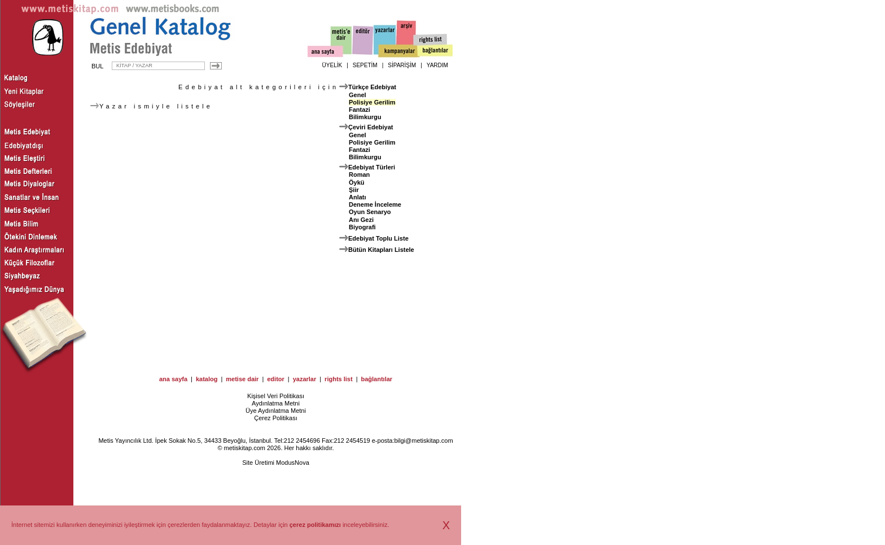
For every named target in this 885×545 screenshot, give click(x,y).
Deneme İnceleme (375, 204)
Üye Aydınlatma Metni (276, 410)
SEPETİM (365, 65)
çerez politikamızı (315, 524)
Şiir (354, 189)
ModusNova (292, 462)
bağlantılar (376, 379)
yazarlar (305, 379)
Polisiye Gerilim (372, 102)
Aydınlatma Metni (276, 403)
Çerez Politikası (275, 418)
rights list (339, 379)
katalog (207, 379)
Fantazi (359, 109)
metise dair (242, 379)
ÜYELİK (332, 65)
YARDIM (437, 65)
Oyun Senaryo (370, 211)
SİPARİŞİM (402, 65)
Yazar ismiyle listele (151, 106)
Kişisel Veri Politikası (275, 396)
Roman (359, 174)
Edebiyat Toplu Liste (378, 238)
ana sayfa (173, 379)
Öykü (357, 182)
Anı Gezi (361, 219)
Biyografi (362, 227)
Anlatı (357, 197)
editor (275, 379)
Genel (357, 94)
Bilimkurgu (365, 117)
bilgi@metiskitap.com (423, 440)
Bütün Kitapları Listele (381, 249)
